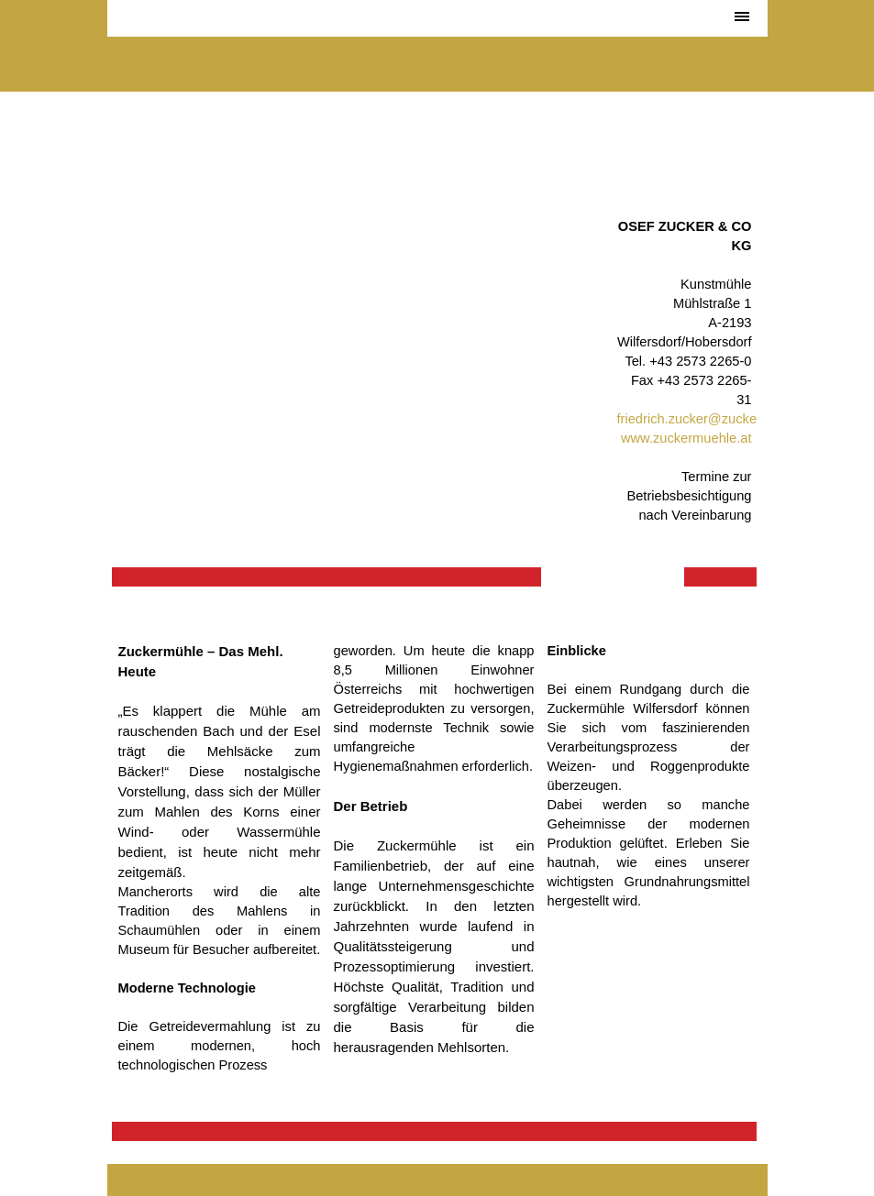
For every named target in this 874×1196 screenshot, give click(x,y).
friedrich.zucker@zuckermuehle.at (719, 418)
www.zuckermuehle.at (686, 438)
